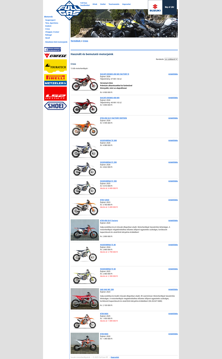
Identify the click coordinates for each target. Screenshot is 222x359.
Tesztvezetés (114, 4)
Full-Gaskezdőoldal (85, 4)
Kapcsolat (126, 4)
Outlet (103, 4)
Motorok (48, 16)
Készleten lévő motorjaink (56, 42)
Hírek (95, 4)
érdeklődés (173, 74)
